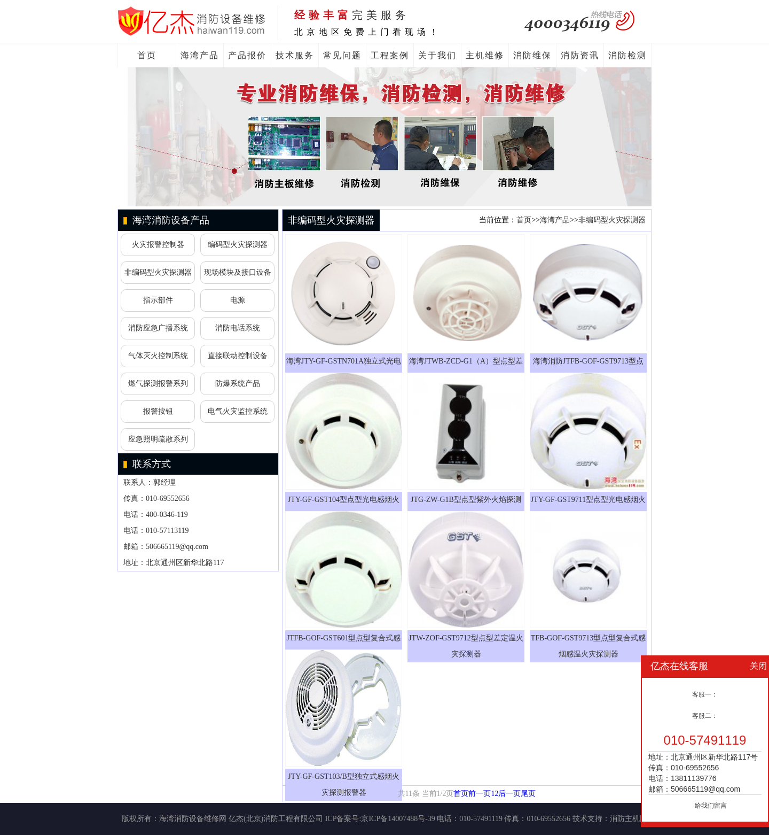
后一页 (509, 794)
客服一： (705, 694)
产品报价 (247, 55)
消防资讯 (580, 55)
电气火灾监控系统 (238, 411)
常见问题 (342, 55)
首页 (146, 55)
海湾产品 (200, 55)
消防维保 (532, 55)
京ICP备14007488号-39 (398, 819)
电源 (237, 300)
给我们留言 (711, 805)
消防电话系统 (237, 328)
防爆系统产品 (237, 384)
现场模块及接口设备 (237, 272)
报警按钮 (158, 411)
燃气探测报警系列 (158, 384)
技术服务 (295, 55)
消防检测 (627, 55)
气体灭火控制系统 (158, 356)
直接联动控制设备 (238, 356)
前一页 (479, 794)
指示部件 (158, 300)
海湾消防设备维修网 (192, 819)
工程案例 (390, 55)
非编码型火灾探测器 (158, 272)
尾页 (528, 794)
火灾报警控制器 (158, 245)
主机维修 (485, 55)
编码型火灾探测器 (238, 245)
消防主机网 (628, 819)
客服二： (705, 716)
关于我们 (437, 55)
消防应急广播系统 (158, 328)
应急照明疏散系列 (158, 439)
